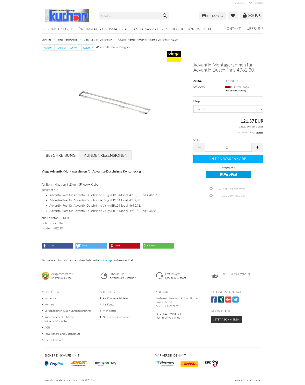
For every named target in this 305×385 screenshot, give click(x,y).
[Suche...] (165, 16)
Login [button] (239, 2)
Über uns (255, 28)
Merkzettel (256, 2)
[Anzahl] (228, 147)
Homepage (105, 260)
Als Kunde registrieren (116, 298)
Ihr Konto (108, 304)
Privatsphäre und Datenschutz (62, 333)
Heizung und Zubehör (62, 29)
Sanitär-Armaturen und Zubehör (162, 29)
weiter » (75, 47)
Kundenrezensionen (105, 155)
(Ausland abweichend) (235, 90)
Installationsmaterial (107, 29)
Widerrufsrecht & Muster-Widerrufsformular (60, 319)
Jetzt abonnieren (226, 319)
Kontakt (232, 28)
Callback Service (54, 340)
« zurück (61, 47)
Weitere (204, 29)
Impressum (51, 298)
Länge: (197, 101)
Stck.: (196, 140)
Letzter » (88, 47)
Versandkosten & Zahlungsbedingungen (68, 310)
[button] (199, 147)
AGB (47, 327)
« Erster (48, 47)
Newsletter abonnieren (116, 317)
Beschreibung (61, 155)
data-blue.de (253, 380)
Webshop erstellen (56, 380)
